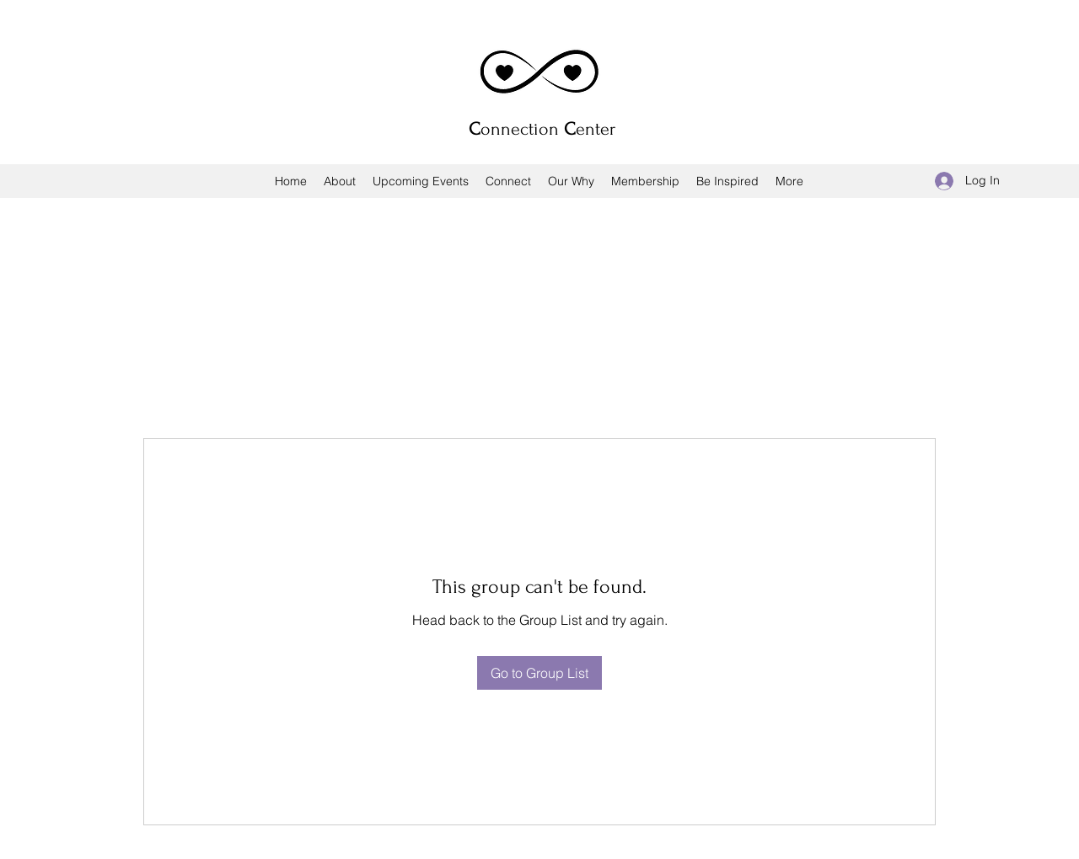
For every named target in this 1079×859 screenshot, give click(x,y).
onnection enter (542, 129)
